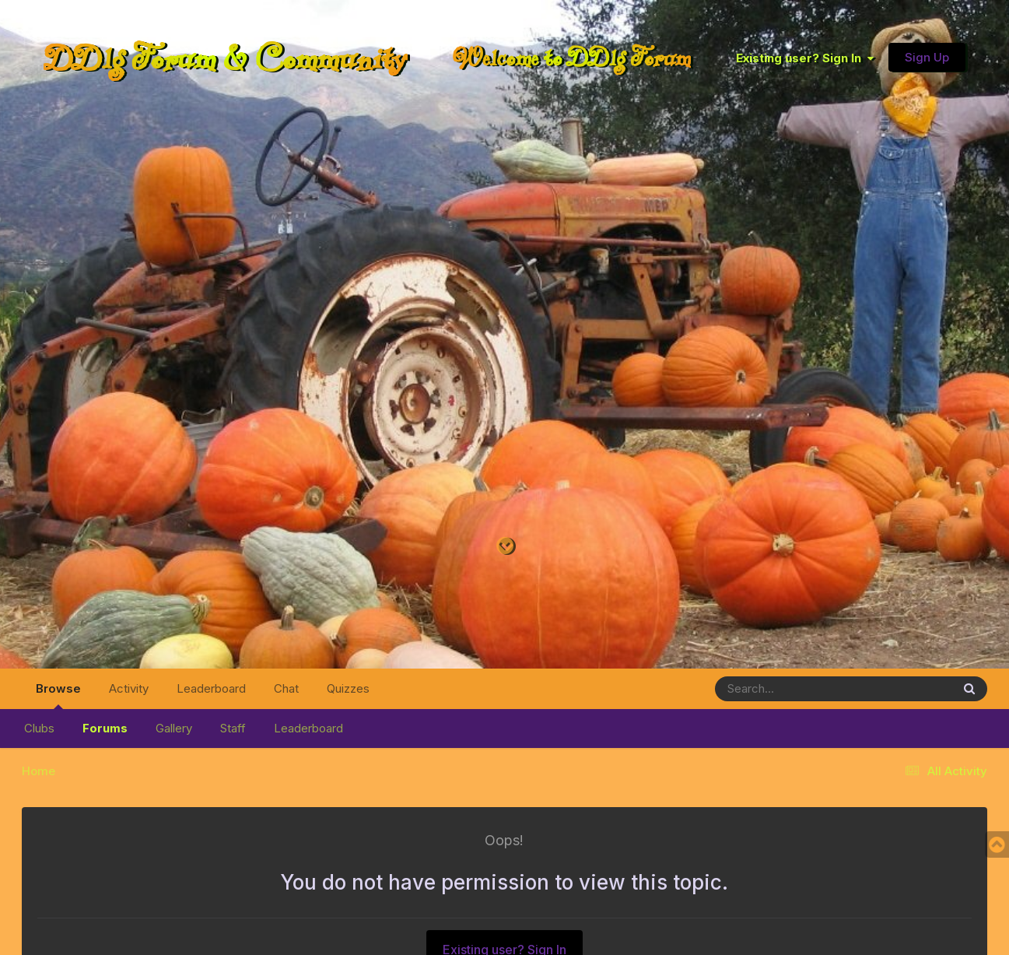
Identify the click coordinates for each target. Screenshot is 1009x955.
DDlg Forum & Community (226, 57)
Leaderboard (308, 728)
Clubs (39, 728)
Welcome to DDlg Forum (572, 57)
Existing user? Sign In (805, 58)
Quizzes (348, 688)
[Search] (791, 688)
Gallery (174, 728)
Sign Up (927, 57)
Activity (129, 688)
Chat (286, 688)
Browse (58, 695)
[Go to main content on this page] (504, 546)
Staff (233, 728)
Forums (105, 728)
